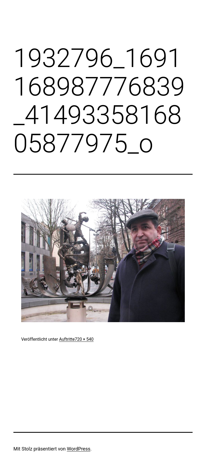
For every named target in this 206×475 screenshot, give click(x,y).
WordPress (78, 449)
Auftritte (67, 339)
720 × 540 (84, 339)
